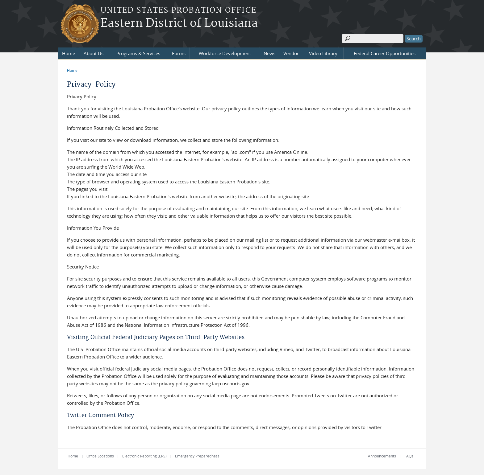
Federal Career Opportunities (384, 53)
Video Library (323, 53)
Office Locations (100, 455)
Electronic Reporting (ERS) (144, 455)
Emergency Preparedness (197, 455)
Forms (179, 53)
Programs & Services (138, 53)
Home (68, 53)
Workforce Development (225, 53)
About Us (93, 53)
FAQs (408, 455)
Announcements (382, 455)
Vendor (291, 53)
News (269, 53)
